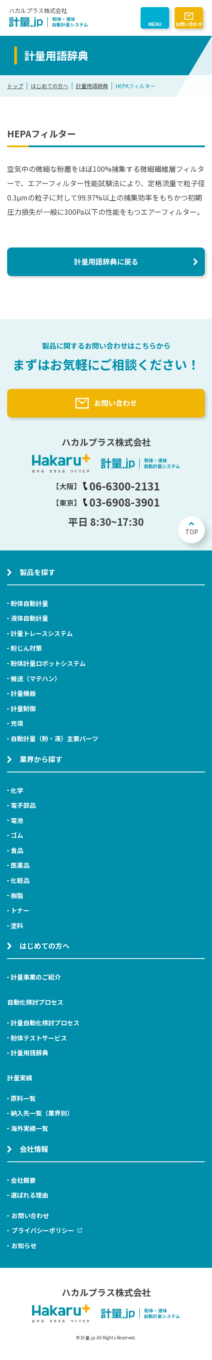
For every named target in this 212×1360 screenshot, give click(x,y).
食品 (17, 850)
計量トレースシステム (42, 633)
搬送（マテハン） (36, 678)
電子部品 (23, 805)
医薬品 (20, 865)
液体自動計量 (29, 618)
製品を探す (37, 572)
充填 (17, 723)
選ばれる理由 (29, 1194)
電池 (17, 820)
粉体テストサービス (39, 1037)
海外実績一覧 (29, 1128)
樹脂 (17, 895)
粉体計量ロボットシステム (48, 663)
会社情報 (34, 1148)
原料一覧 (23, 1098)
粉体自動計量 (29, 603)
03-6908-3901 (121, 502)
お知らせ (24, 1245)
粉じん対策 (26, 648)
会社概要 (23, 1180)
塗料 (17, 925)
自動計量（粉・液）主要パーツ (54, 738)
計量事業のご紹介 (36, 976)
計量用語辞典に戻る (106, 261)
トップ (15, 86)
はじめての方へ (49, 86)
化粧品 (20, 880)
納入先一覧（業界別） (42, 1112)
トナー (20, 910)
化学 (17, 790)
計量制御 (23, 708)
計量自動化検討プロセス (45, 1022)
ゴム (17, 835)
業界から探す (41, 759)
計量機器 (23, 693)
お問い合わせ (188, 24)
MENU (154, 24)
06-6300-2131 (121, 486)
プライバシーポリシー (47, 1230)
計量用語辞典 (92, 86)
